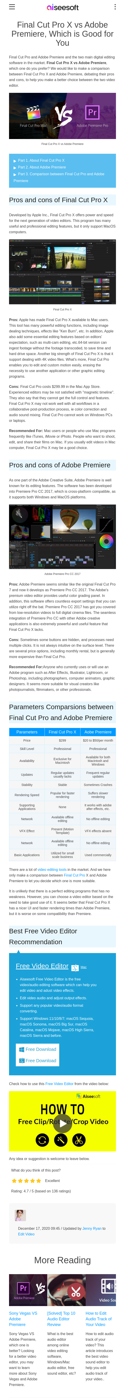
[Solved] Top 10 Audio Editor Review (61, 1319)
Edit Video (26, 1234)
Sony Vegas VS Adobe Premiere (23, 1319)
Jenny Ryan (92, 1228)
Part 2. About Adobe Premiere (42, 167)
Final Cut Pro (74, 875)
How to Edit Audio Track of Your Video (99, 1319)
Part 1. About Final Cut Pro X (41, 160)
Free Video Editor (42, 966)
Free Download (41, 1049)
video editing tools (52, 870)
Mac (84, 967)
